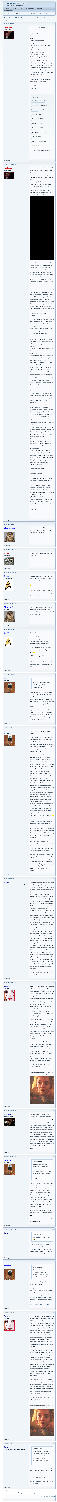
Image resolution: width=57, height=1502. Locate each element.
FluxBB (52, 1499)
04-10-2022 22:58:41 (10, 1262)
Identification (9, 11)
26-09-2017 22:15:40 (10, 524)
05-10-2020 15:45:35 (10, 674)
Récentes (42, 14)
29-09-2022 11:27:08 (10, 727)
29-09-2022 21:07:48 (10, 1229)
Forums (14, 9)
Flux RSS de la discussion (47, 1496)
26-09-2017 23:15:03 (10, 572)
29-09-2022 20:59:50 (10, 1156)
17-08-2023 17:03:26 (10, 1443)
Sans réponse (50, 14)
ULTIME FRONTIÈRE (15, 3)
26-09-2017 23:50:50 (10, 603)
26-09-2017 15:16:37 (10, 164)
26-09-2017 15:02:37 (10, 24)
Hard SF (15, 18)
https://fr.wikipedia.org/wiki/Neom (40, 1304)
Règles (21, 9)
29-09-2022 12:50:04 (10, 983)
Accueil (7, 9)
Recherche (30, 9)
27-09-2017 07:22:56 (10, 629)
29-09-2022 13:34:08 (10, 1110)
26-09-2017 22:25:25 (10, 550)
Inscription (39, 9)
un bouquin (48, 1318)
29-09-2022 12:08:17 (10, 879)
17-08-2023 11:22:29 (10, 1312)
